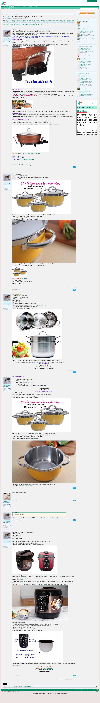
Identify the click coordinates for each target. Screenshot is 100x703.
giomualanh (5, 507)
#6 (74, 526)
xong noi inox (65, 29)
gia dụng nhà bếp (29, 26)
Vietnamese (10, 696)
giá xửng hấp (55, 26)
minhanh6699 (82, 49)
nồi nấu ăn (5, 29)
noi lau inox (57, 28)
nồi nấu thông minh (31, 29)
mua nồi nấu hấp (62, 26)
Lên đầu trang (94, 696)
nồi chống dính (20, 28)
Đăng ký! (87, 13)
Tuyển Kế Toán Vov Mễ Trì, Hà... (85, 48)
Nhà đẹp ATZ (82, 82)
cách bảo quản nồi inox (21, 26)
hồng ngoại (38, 311)
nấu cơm (23, 587)
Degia (81, 32)
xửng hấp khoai (12, 30)
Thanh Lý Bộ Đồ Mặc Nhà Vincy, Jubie (86, 51)
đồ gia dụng (40, 30)
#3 (74, 378)
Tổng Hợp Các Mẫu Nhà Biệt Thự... (86, 81)
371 (10, 511)
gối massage (37, 159)
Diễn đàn (11, 6)
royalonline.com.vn (28, 492)
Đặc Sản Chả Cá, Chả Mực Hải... (85, 21)
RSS (97, 696)
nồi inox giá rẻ (51, 28)
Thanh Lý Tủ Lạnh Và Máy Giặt (85, 61)
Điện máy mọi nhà (83, 29)
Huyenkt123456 (82, 62)
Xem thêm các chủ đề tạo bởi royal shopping (24, 171)
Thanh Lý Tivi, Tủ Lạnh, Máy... (85, 34)
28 (10, 514)
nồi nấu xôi (38, 29)
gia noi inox (43, 26)
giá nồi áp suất (36, 26)
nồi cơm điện (21, 159)
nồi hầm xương (27, 28)
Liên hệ (35, 6)
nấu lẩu (41, 368)
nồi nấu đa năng (45, 29)
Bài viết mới (10, 8)
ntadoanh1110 (82, 95)
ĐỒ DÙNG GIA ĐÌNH (12, 24)
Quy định (96, 697)
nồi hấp (32, 28)
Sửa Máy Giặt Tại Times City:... (85, 54)
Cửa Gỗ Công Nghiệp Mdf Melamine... (86, 94)
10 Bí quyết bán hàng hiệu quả (29, 19)
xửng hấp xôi (19, 30)
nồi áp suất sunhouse (12, 28)
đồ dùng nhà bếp (33, 30)
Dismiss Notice (74, 17)
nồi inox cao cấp (45, 28)
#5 (74, 506)
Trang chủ (6, 6)
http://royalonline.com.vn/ (27, 165)
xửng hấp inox (6, 30)
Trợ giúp (85, 696)
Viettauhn (81, 35)
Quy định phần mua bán (48, 17)
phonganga (82, 22)
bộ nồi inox (13, 26)
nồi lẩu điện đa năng (70, 28)
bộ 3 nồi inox (7, 26)
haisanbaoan (82, 92)
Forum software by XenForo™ (11, 697)
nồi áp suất (5, 28)
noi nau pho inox (24, 29)
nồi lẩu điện (63, 28)
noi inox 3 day (37, 28)
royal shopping (19, 24)
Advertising (30, 6)
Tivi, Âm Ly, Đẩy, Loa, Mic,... (85, 28)
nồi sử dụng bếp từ (52, 29)
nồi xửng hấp (59, 29)
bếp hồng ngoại (29, 159)
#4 (74, 494)
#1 (74, 173)
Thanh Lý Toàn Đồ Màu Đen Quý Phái (86, 31)
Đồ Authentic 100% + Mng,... (85, 75)
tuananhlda (82, 65)
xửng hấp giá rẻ (72, 29)
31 (10, 49)
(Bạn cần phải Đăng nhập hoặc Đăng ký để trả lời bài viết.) (66, 686)
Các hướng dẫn (23, 6)
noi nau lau (18, 29)
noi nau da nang (12, 29)
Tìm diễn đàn (5, 8)
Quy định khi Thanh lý (61, 17)
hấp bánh (43, 590)
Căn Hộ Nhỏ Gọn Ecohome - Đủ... (86, 84)
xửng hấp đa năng (26, 30)
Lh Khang (81, 68)
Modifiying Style (4, 696)
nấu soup (36, 439)
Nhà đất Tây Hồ (83, 85)
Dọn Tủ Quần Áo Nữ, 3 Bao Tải (85, 64)
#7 (74, 681)
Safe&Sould (82, 76)
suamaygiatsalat (83, 55)
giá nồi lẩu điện (49, 26)
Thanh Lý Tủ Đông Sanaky (84, 67)
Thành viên (17, 6)
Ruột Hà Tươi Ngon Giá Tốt (85, 91)
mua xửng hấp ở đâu (70, 26)
